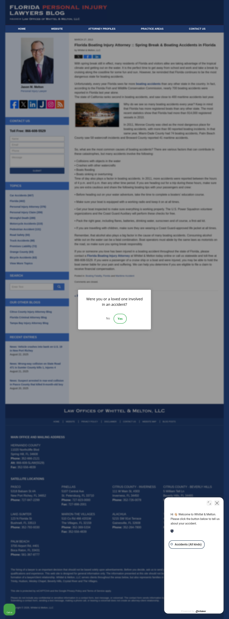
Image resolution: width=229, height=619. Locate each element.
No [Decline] (108, 318)
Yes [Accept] (120, 319)
